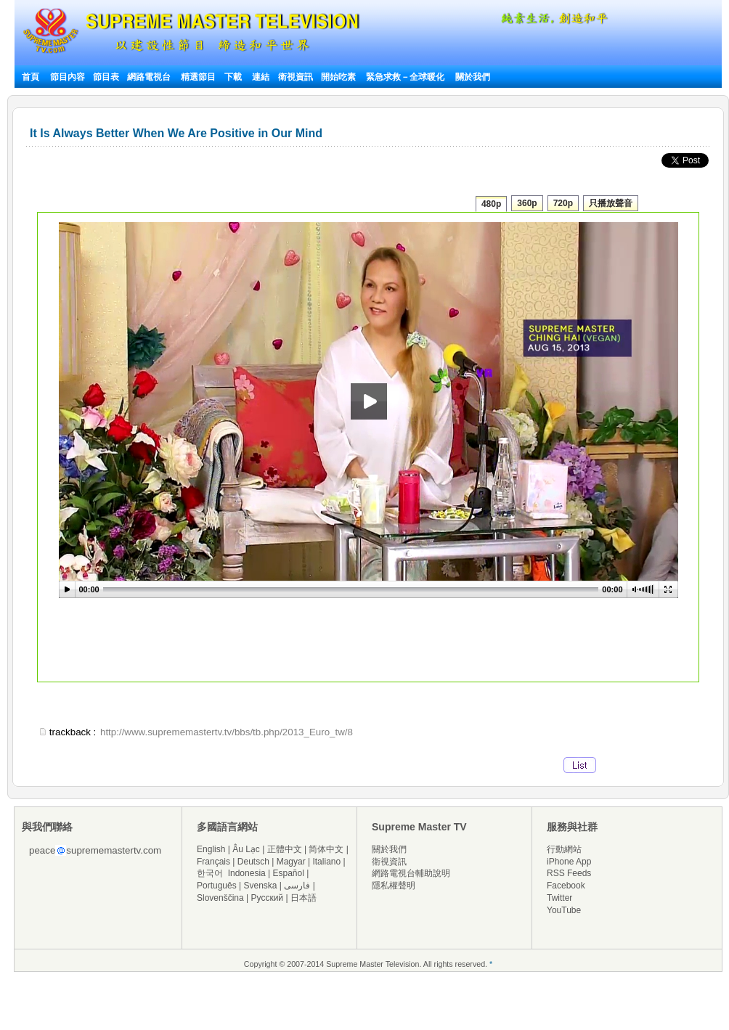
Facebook (566, 885)
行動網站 (564, 849)
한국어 (210, 873)
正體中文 (284, 849)
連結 (260, 77)
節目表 (106, 77)
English (211, 849)
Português (217, 885)
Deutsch (253, 862)
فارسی (297, 885)
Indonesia (247, 873)
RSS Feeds (569, 873)
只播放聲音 (610, 203)
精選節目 (198, 77)
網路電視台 (150, 77)
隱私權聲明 (393, 885)
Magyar (291, 862)
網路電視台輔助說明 (411, 873)
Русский (267, 898)
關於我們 (472, 77)
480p (491, 204)
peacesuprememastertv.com (95, 850)
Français (213, 862)
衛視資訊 (295, 77)
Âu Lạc (246, 849)
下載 (233, 77)
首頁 (30, 77)
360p (527, 203)
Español (288, 873)
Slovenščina (220, 898)
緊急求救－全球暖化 (405, 77)
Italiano (326, 862)
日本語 (303, 898)
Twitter (559, 898)
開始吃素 (338, 77)
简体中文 (326, 849)
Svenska (260, 885)
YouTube (564, 910)
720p (563, 203)
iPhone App (569, 862)
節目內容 (67, 77)
